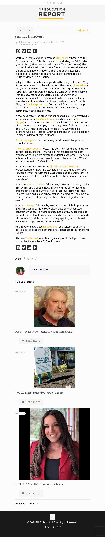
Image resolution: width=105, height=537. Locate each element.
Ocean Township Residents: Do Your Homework (43, 331)
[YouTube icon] (51, 3)
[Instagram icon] (58, 3)
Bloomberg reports (26, 140)
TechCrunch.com (45, 119)
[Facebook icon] (44, 3)
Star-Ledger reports (37, 105)
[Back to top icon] (52, 517)
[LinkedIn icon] (54, 3)
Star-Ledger (80, 86)
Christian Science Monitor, (64, 167)
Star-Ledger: (28, 206)
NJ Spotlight (50, 227)
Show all (82, 31)
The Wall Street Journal (29, 149)
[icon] (61, 3)
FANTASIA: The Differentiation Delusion (39, 484)
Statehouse (62, 58)
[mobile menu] (101, 10)
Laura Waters (28, 42)
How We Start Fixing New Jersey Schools (39, 392)
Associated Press (35, 185)
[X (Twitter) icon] (48, 3)
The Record (31, 238)
